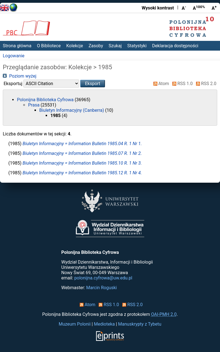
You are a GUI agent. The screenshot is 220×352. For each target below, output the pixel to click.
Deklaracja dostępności (175, 45)
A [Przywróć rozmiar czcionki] (199, 8)
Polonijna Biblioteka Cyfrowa (46, 99)
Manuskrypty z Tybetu (139, 324)
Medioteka (104, 324)
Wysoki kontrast (158, 8)
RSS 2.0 (205, 83)
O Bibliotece (49, 45)
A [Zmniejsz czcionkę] (184, 8)
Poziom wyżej (19, 76)
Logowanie (14, 55)
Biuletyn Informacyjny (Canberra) (72, 110)
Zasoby (96, 45)
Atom (160, 83)
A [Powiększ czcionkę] (214, 8)
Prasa (34, 105)
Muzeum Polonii (75, 324)
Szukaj (115, 45)
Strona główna (17, 45)
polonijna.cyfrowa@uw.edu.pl (103, 278)
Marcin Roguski (101, 287)
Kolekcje (74, 45)
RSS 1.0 (181, 83)
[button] (92, 83)
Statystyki (136, 45)
